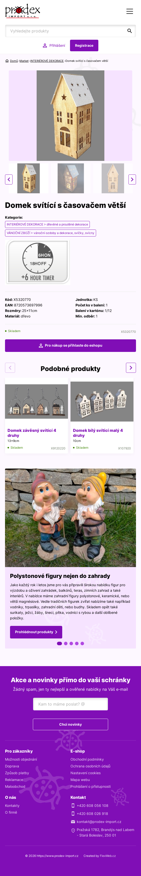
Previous (9, 179)
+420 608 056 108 (92, 805)
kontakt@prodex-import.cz (99, 821)
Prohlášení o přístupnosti (90, 786)
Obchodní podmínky (87, 759)
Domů (14, 61)
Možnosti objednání (21, 759)
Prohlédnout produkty (34, 632)
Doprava (12, 766)
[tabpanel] (70, 559)
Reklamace (14, 779)
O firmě (11, 812)
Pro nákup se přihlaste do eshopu (73, 345)
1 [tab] (59, 643)
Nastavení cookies (85, 773)
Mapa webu (80, 779)
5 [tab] (82, 643)
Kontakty (12, 805)
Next (132, 179)
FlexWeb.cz (108, 856)
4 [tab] (77, 643)
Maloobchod (15, 786)
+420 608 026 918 (92, 813)
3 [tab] (71, 643)
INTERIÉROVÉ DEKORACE (47, 61)
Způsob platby (17, 773)
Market (24, 61)
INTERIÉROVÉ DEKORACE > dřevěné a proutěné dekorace (47, 224)
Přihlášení (57, 45)
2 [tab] (65, 643)
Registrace (84, 45)
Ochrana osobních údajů (90, 766)
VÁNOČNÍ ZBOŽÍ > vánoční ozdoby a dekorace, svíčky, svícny (50, 233)
